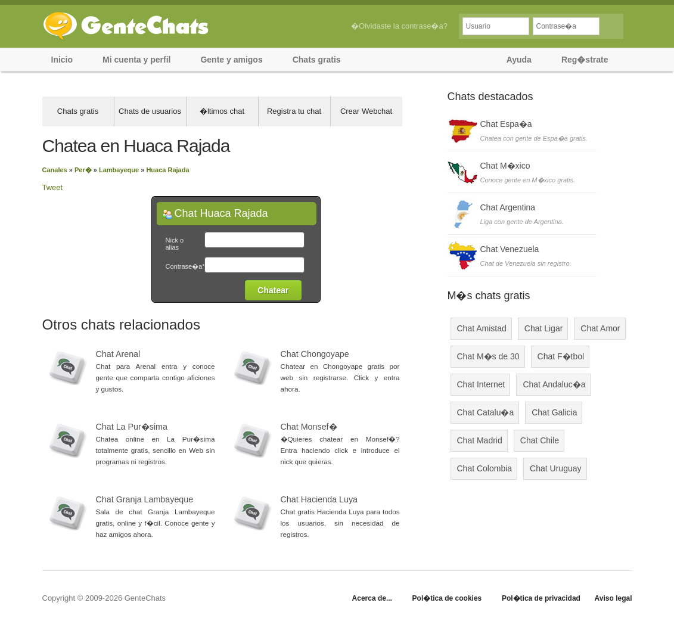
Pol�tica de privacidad (541, 598)
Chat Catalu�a (485, 412)
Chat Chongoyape (315, 354)
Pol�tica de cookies (447, 598)
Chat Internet (481, 384)
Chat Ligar (543, 328)
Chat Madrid (479, 440)
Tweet (52, 187)
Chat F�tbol (561, 356)
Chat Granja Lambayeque (145, 499)
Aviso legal (613, 598)
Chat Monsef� (309, 426)
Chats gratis (317, 59)
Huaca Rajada (167, 169)
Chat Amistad (482, 328)
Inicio (62, 59)
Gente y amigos (231, 59)
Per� (83, 169)
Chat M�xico (505, 165)
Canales (54, 169)
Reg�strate (584, 59)
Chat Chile (539, 440)
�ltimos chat (222, 111)
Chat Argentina (508, 207)
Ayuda (519, 59)
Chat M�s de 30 (488, 356)
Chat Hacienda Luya (319, 499)
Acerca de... (372, 598)
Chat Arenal (118, 354)
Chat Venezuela (509, 249)
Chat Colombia (485, 468)
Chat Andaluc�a (554, 384)
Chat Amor (600, 328)
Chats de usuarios (150, 111)
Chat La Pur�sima (131, 426)
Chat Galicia (554, 412)
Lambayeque (119, 169)
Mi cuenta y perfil (136, 59)
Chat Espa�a (506, 124)
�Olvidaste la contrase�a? (399, 25)
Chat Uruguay (555, 468)
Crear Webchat (366, 111)
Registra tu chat (294, 111)
